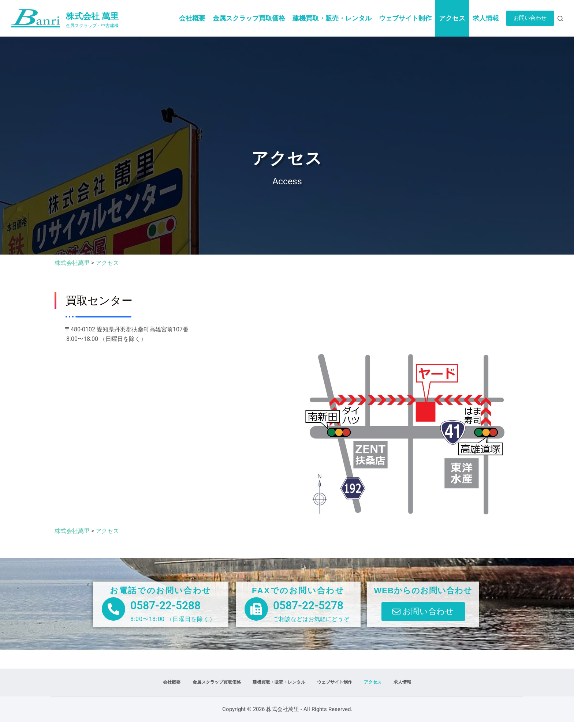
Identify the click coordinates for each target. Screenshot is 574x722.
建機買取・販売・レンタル (332, 18)
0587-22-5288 (165, 605)
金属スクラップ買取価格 (249, 18)
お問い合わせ (530, 18)
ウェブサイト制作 (405, 18)
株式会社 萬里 (92, 16)
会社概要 (192, 18)
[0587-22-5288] (113, 609)
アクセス (452, 18)
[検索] (560, 18)
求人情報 (486, 18)
